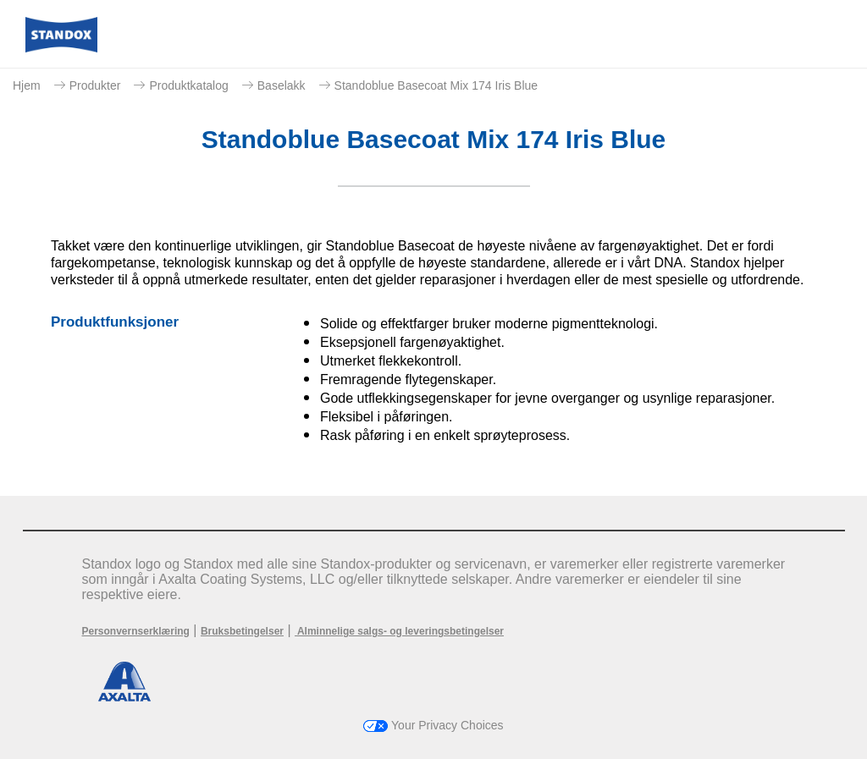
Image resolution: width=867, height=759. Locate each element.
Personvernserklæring (136, 631)
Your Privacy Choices (433, 725)
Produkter (95, 85)
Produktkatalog (188, 85)
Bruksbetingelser (242, 631)
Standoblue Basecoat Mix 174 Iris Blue (436, 85)
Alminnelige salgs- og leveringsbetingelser (399, 631)
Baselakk (281, 85)
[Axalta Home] (61, 48)
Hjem (27, 85)
